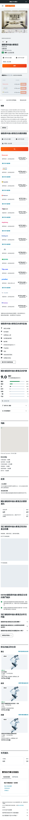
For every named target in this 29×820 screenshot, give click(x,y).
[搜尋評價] (15, 401)
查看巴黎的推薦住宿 (23, 714)
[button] (26, 2)
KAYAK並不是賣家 (15, 810)
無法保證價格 (21, 805)
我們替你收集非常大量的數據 (15, 813)
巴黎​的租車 (7, 788)
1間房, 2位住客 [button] (7, 61)
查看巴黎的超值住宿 (23, 683)
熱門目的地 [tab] (15, 777)
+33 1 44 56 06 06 (6, 50)
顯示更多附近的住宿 (23, 651)
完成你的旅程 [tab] (6, 777)
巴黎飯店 (6, 790)
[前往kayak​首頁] (10, 6)
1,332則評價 (11, 52)
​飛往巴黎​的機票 (8, 786)
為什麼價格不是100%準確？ (15, 815)
